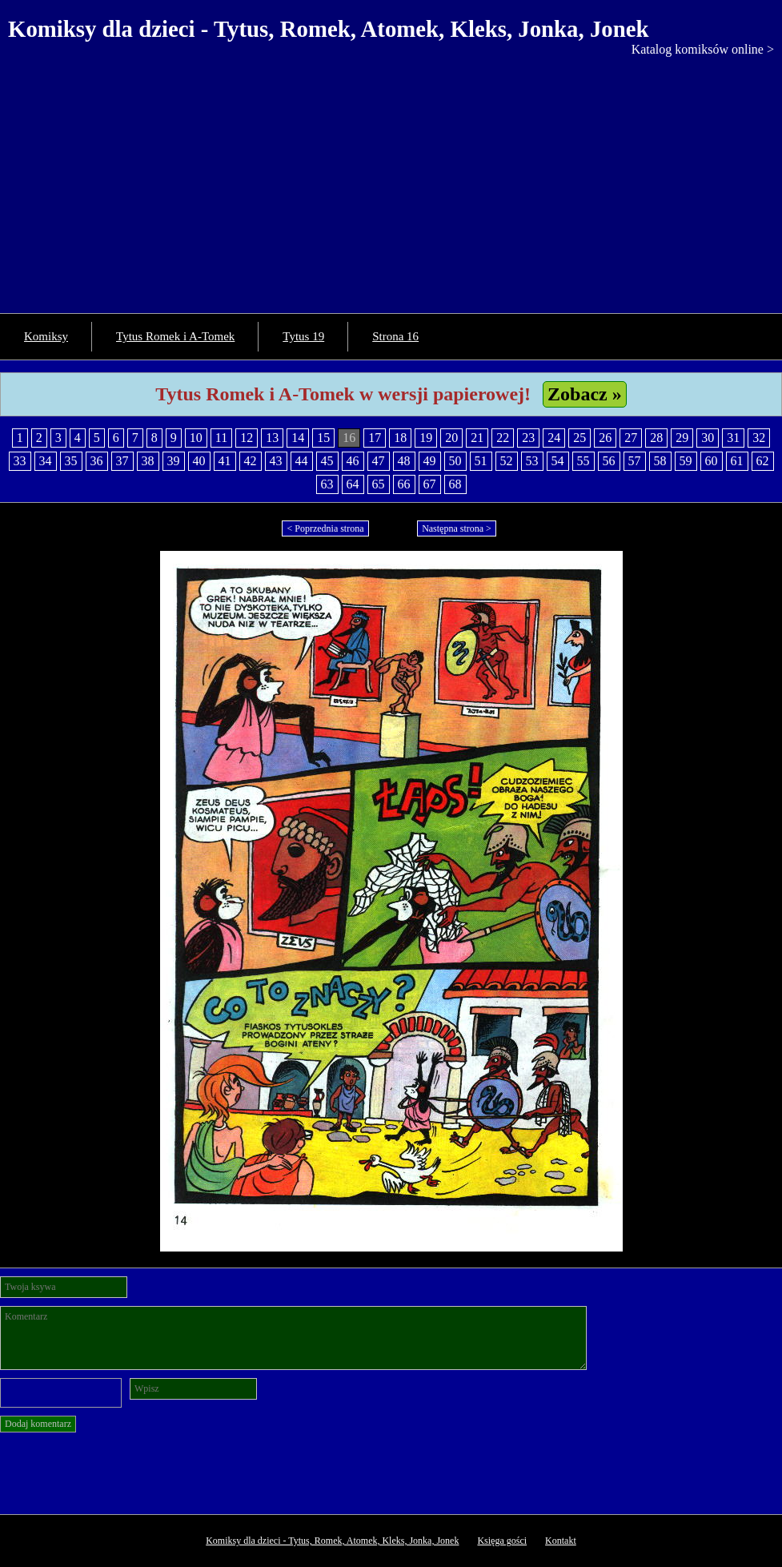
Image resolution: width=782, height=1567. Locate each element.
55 (583, 461)
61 (737, 461)
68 (455, 484)
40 (199, 461)
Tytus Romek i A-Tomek (175, 336)
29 (682, 437)
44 (301, 461)
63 (327, 484)
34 (45, 461)
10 (196, 437)
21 (477, 437)
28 (656, 437)
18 (400, 437)
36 (96, 461)
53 (532, 461)
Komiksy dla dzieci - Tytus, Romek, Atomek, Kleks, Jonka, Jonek (328, 29)
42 (250, 461)
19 (425, 437)
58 (660, 461)
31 (733, 437)
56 (609, 461)
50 (455, 461)
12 (246, 437)
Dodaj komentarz (38, 1423)
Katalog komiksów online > (703, 49)
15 (323, 437)
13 (272, 437)
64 (353, 484)
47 (378, 461)
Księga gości (502, 1540)
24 (553, 437)
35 (71, 461)
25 (579, 437)
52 (506, 461)
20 (451, 437)
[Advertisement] (391, 177)
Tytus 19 (303, 336)
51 (481, 461)
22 (502, 437)
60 (711, 461)
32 (758, 437)
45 (327, 461)
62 (762, 461)
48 (404, 461)
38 (148, 461)
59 (686, 461)
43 (276, 461)
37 (122, 461)
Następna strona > (456, 528)
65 (378, 484)
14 (297, 437)
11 (221, 437)
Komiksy (46, 336)
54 (557, 461)
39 (173, 461)
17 (374, 437)
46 (353, 461)
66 (404, 484)
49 (429, 461)
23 (528, 437)
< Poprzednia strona (325, 528)
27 (630, 437)
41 (225, 461)
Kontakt (560, 1540)
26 (605, 437)
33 (20, 461)
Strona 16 (395, 336)
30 (707, 437)
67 (429, 484)
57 (634, 461)
